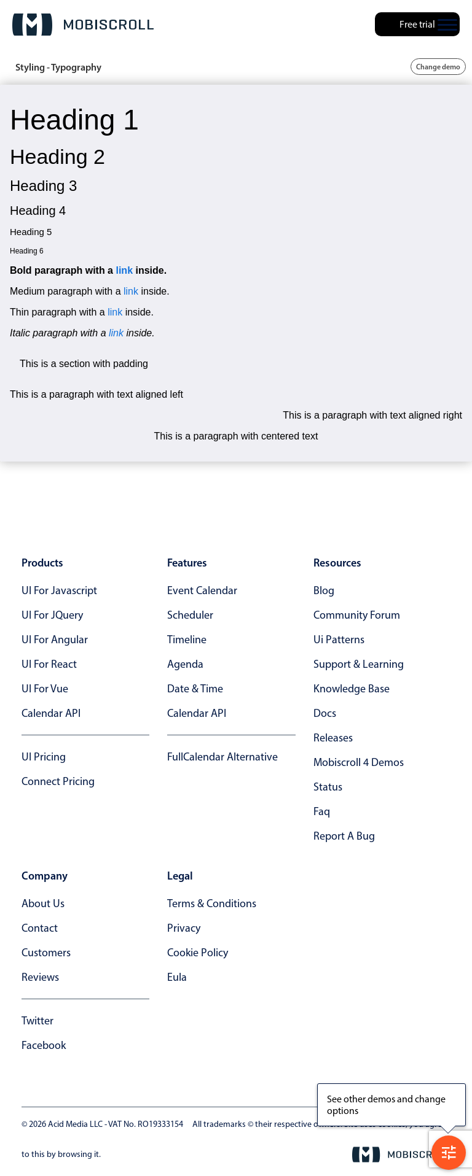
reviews (40, 977)
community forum (356, 615)
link (124, 270)
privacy (183, 928)
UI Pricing (44, 757)
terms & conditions (211, 903)
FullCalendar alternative (222, 757)
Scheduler (190, 615)
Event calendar (202, 590)
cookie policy (197, 952)
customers (46, 952)
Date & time (195, 688)
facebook (44, 1045)
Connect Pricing (58, 781)
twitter (37, 1020)
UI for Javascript (59, 590)
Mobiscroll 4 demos (358, 762)
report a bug (344, 836)
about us (43, 903)
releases (333, 738)
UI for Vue (45, 688)
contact (40, 928)
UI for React (49, 664)
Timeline (186, 639)
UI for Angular (55, 639)
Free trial (417, 24)
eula (177, 977)
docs (324, 713)
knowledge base (351, 688)
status (327, 787)
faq (321, 811)
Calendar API (51, 713)
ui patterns (338, 639)
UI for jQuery (52, 615)
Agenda (185, 664)
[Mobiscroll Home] (83, 24)
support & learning (358, 664)
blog (323, 590)
